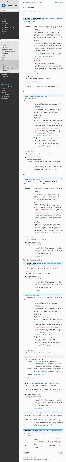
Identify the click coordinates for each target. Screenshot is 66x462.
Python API (3, 25)
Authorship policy (4, 98)
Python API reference (5, 40)
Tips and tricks (4, 74)
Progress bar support (6, 70)
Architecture (3, 92)
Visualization (4, 61)
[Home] (23, 2)
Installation (3, 15)
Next (60, 452)
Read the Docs (46, 459)
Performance (4, 80)
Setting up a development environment (9, 86)
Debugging (3, 90)
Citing (2, 33)
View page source (59, 2)
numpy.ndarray (37, 374)
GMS (3, 66)
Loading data (4, 21)
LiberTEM (9, 4)
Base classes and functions (7, 68)
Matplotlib (4, 63)
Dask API (4, 57)
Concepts (3, 78)
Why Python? (4, 81)
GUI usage (3, 17)
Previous (26, 452)
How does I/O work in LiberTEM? (8, 94)
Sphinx (28, 459)
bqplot (4, 64)
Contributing (4, 88)
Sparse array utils (5, 53)
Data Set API (4, 45)
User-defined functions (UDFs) (7, 27)
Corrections (4, 59)
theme (35, 459)
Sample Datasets (4, 23)
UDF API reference (6, 43)
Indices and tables (5, 72)
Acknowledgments (5, 35)
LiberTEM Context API (6, 41)
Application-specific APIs (7, 49)
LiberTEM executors (5, 96)
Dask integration (4, 29)
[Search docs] (9, 10)
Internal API (4, 55)
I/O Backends (5, 47)
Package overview (5, 76)
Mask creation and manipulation (8, 51)
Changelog (3, 31)
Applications (3, 19)
